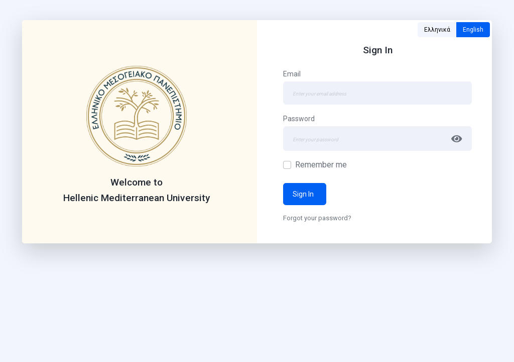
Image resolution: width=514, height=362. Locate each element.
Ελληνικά (437, 29)
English (473, 29)
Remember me (321, 164)
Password (299, 119)
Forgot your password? (317, 218)
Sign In (305, 194)
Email (292, 74)
